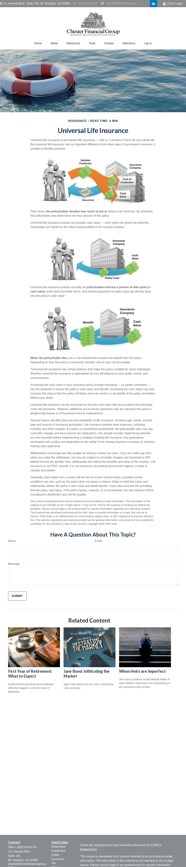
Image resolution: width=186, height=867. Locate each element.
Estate (55, 854)
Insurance (57, 859)
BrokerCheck (88, 849)
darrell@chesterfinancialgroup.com (120, 3)
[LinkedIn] (153, 3)
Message (14, 563)
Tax (53, 863)
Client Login (172, 3)
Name (12, 540)
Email (98, 540)
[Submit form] (17, 596)
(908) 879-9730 (85, 3)
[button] (38, 43)
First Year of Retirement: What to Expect (30, 673)
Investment (58, 850)
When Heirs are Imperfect (142, 671)
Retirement (58, 846)
